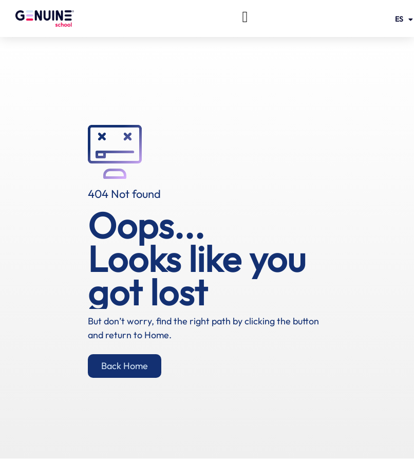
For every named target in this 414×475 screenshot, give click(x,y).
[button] (245, 16)
